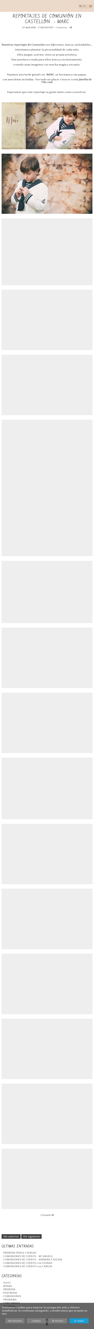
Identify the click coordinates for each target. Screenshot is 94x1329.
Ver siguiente (31, 1236)
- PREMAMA (9, 1299)
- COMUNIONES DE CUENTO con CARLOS (27, 1266)
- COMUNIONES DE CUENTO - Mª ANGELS (27, 1256)
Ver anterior (11, 1236)
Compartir (47, 1215)
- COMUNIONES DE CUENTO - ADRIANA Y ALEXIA (32, 1259)
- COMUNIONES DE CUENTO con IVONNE (27, 1262)
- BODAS (7, 1286)
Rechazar (57, 1321)
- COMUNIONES (11, 1296)
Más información (15, 1321)
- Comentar (61, 27)
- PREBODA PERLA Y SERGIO (19, 1252)
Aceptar (79, 1321)
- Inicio (6, 1282)
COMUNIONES (45, 27)
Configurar (36, 1321)
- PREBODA (8, 1289)
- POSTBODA (9, 1292)
